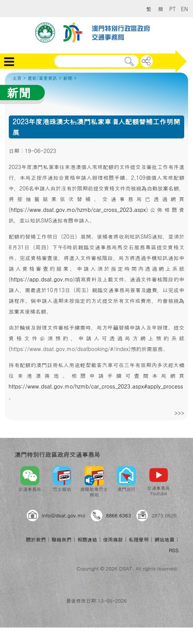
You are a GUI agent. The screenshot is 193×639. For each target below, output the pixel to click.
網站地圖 (164, 539)
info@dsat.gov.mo (63, 515)
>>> (179, 413)
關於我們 (36, 539)
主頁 (17, 78)
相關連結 (87, 539)
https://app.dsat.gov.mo (42, 279)
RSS (173, 550)
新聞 (67, 78)
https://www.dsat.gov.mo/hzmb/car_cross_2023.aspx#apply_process (96, 386)
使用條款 (113, 539)
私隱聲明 (139, 539)
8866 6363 (118, 515)
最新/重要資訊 (42, 78)
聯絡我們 (62, 539)
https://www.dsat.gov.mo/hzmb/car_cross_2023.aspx (78, 209)
